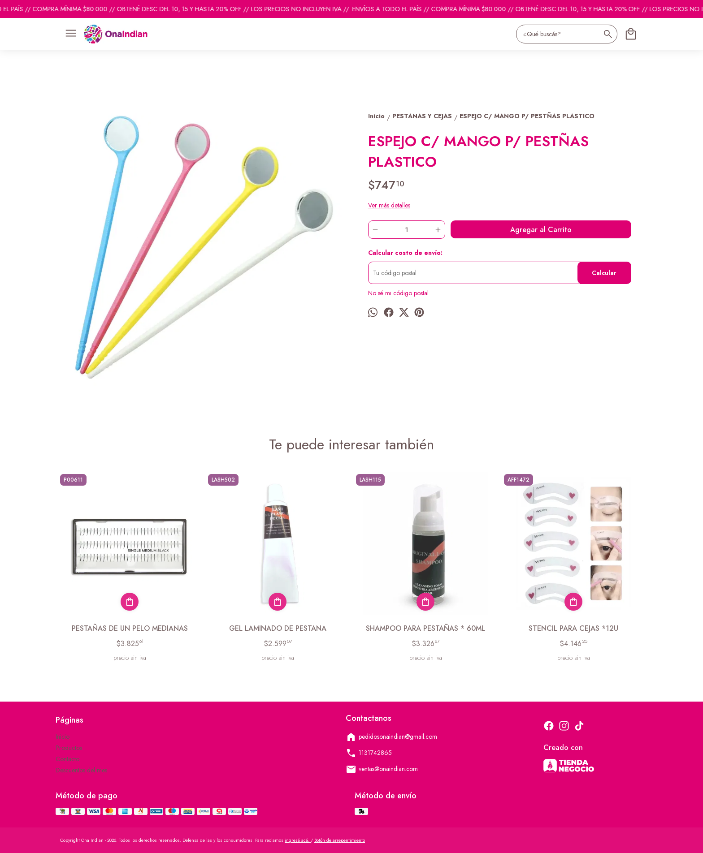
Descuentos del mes (81, 770)
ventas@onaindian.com (382, 769)
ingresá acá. (298, 840)
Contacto (67, 758)
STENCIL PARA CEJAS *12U (573, 628)
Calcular (604, 272)
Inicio (62, 736)
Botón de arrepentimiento (339, 840)
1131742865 (369, 753)
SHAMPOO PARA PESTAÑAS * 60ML (425, 628)
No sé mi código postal (398, 293)
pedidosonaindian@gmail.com (391, 737)
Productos (69, 747)
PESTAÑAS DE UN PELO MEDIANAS (130, 628)
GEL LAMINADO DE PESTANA (277, 628)
